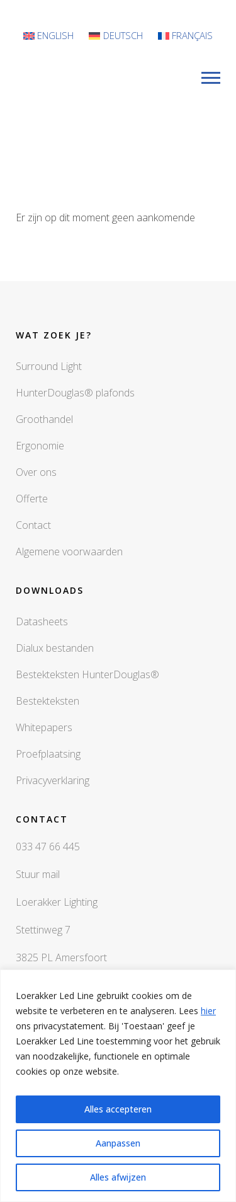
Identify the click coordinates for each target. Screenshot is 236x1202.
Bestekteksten (47, 701)
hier (208, 1011)
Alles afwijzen (118, 1177)
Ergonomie (40, 446)
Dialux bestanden (55, 648)
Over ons (36, 472)
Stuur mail (38, 874)
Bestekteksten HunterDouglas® (87, 674)
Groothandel (44, 419)
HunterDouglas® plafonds (75, 393)
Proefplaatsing (48, 754)
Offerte (32, 499)
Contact (33, 525)
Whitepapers (44, 727)
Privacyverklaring (52, 780)
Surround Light (49, 366)
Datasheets (42, 621)
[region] (118, 1085)
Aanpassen (118, 1143)
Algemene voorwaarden (69, 551)
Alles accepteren (118, 1109)
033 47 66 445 (48, 846)
